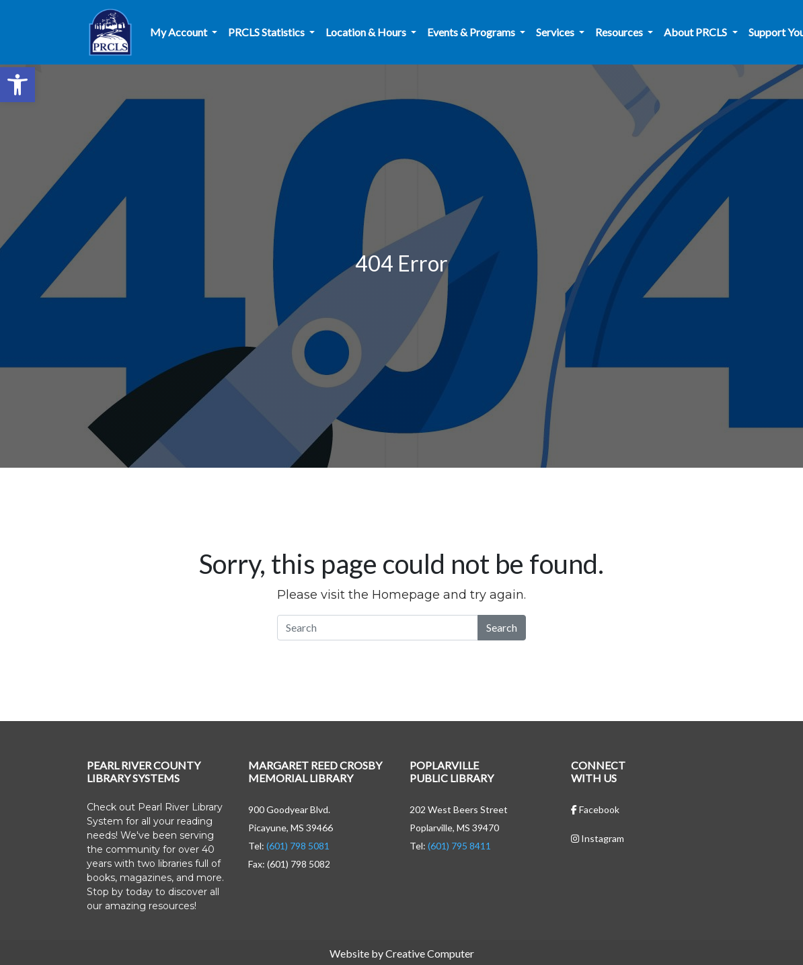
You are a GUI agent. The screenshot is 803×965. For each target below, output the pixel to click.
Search (501, 627)
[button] (17, 84)
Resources (620, 32)
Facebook (595, 809)
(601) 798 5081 (298, 845)
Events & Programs (472, 32)
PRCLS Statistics (267, 32)
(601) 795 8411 (459, 845)
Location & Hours (367, 32)
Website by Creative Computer (402, 953)
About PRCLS (696, 32)
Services (556, 32)
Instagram (597, 838)
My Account (179, 32)
